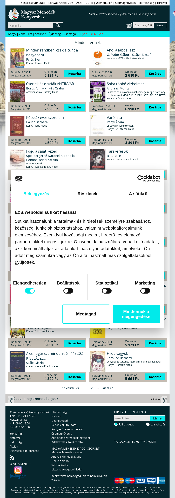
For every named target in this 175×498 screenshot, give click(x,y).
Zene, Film (25, 34)
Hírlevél (162, 3)
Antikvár (40, 34)
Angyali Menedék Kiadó (66, 456)
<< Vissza (68, 388)
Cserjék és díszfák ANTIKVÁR (50, 83)
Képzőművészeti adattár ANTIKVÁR (136, 286)
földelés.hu (155, 492)
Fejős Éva (33, 59)
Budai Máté (115, 223)
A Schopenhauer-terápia (127, 185)
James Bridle (116, 257)
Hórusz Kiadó (60, 461)
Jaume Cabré (35, 223)
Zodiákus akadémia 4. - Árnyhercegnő (45, 255)
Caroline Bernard (119, 358)
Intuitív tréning (120, 218)
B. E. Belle (114, 156)
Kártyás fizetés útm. (60, 3)
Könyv (12, 34)
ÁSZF (79, 3)
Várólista (114, 117)
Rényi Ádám (115, 122)
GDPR (89, 3)
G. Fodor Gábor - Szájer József (129, 55)
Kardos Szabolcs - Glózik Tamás (49, 189)
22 (91, 388)
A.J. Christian (116, 324)
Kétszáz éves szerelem (45, 117)
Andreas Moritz (118, 88)
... (98, 388)
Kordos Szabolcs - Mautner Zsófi (50, 324)
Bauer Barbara (37, 122)
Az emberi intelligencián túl (130, 252)
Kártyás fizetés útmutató (67, 429)
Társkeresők (117, 151)
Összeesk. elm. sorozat (24, 451)
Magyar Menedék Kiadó (66, 452)
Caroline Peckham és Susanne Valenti (53, 262)
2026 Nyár (96, 34)
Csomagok (70, 34)
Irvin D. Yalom (117, 189)
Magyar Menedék (132, 459)
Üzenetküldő (104, 3)
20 (77, 388)
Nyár (83, 34)
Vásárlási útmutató (33, 3)
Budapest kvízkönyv (42, 185)
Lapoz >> (107, 388)
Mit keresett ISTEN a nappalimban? (137, 319)
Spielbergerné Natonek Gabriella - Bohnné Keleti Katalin (51, 158)
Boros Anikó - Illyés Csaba (45, 88)
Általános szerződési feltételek (71, 438)
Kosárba (74, 74)
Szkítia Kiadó (59, 465)
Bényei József (116, 290)
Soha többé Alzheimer (125, 83)
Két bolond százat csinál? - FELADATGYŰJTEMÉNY (48, 288)
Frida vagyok (117, 353)
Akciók (14, 446)
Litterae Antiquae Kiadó (66, 469)
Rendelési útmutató (64, 425)
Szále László (35, 363)
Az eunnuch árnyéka (43, 218)
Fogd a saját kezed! (42, 151)
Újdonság (55, 34)
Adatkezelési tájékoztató (67, 442)
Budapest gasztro (41, 319)
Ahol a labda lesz (121, 50)
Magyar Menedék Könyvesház (48, 14)
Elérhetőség (146, 3)
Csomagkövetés (125, 3)
